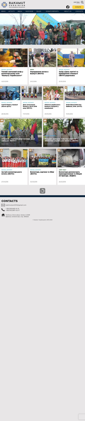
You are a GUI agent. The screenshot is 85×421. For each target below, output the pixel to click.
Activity (11, 11)
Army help (62, 169)
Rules (39, 11)
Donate (78, 7)
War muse (29, 11)
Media (20, 11)
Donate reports (52, 11)
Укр (75, 2)
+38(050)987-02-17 (13, 210)
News (3, 11)
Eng (78, 2)
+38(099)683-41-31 (12, 208)
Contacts (79, 11)
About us (67, 11)
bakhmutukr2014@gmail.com (16, 205)
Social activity (6, 69)
